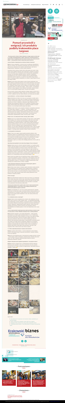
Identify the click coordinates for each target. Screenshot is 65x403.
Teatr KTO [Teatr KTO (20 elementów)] (58, 76)
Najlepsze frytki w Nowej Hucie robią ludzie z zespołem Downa (23, 323)
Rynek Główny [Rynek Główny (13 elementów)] (60, 73)
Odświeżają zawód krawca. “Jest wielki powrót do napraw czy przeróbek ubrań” (25, 324)
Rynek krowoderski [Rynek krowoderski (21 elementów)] (51, 74)
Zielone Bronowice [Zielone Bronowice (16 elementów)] (51, 80)
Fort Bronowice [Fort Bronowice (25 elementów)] (59, 48)
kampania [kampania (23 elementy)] (60, 55)
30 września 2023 (24, 40)
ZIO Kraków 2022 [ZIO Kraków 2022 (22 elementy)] (51, 81)
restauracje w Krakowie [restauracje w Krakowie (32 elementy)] (53, 73)
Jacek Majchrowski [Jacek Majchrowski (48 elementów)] (52, 55)
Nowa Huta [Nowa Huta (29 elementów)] (50, 68)
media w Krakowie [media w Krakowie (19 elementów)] (59, 62)
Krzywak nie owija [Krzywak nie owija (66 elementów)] (53, 61)
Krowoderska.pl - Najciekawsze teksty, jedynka (27, 345)
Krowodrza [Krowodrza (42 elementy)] (55, 59)
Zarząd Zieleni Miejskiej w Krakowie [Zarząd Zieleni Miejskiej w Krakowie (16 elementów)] (53, 78)
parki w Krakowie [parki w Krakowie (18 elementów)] (51, 69)
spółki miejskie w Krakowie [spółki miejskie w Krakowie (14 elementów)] (52, 76)
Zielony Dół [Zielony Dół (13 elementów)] (56, 80)
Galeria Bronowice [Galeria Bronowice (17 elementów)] (59, 50)
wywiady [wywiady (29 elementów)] (56, 77)
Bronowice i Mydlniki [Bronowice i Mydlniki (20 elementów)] (52, 47)
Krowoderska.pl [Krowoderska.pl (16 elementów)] (50, 59)
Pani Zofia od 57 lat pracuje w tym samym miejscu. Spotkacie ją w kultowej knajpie (24, 319)
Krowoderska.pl (26, 4)
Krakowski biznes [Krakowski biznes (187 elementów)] (54, 58)
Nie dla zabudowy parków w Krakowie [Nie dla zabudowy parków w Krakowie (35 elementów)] (54, 66)
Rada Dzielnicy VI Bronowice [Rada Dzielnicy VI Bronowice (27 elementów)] (53, 70)
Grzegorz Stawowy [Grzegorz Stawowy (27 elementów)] (51, 54)
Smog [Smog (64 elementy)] (56, 74)
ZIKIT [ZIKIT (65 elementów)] (59, 80)
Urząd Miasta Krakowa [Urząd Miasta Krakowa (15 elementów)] (51, 77)
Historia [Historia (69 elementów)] (58, 54)
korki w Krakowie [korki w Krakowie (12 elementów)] (50, 56)
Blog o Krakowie (45, 4)
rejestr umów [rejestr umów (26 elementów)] (59, 72)
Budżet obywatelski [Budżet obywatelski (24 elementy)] (51, 48)
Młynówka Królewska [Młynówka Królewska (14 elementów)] (53, 63)
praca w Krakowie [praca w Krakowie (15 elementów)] (57, 69)
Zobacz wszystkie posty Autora (12, 354)
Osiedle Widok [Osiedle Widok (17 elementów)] (55, 67)
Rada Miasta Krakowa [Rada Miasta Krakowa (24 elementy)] (52, 72)
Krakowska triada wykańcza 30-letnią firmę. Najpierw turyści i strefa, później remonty (15, 396)
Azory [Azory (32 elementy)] (51, 46)
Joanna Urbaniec (25, 53)
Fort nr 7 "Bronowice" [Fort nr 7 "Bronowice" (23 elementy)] (52, 50)
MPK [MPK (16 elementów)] (48, 63)
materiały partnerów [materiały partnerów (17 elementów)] (51, 62)
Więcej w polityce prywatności (55, 401)
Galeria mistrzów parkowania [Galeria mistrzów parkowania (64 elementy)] (52, 52)
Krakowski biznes (15, 345)
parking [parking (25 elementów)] (59, 68)
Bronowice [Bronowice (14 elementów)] (54, 46)
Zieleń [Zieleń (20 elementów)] (61, 78)
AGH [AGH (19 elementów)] (48, 46)
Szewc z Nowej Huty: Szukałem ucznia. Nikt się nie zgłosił (22, 321)
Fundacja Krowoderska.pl (36, 4)
